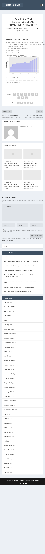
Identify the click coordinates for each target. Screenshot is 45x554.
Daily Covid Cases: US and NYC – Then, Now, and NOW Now (21, 281)
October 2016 (8, 454)
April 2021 (7, 320)
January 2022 (8, 302)
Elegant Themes (19, 480)
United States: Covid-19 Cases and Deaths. (17, 257)
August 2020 (8, 347)
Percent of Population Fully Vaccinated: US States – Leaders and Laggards (20, 275)
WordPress (35, 480)
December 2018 (9, 396)
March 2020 (7, 356)
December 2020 (9, 329)
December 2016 (9, 450)
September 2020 (9, 342)
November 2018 (9, 401)
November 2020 (9, 333)
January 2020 (8, 365)
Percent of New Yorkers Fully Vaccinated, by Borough (21, 261)
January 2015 (8, 472)
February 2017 (8, 445)
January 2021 (8, 325)
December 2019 (9, 369)
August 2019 (8, 383)
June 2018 (7, 419)
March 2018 (7, 432)
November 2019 (9, 374)
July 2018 (7, 414)
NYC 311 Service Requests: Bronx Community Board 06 (30, 184)
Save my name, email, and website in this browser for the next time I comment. (22, 230)
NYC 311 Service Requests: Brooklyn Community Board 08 (11, 184)
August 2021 (8, 311)
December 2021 (9, 307)
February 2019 (8, 387)
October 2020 (8, 338)
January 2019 (8, 392)
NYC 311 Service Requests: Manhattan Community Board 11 (30, 163)
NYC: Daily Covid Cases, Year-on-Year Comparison (20, 266)
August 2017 (8, 436)
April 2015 (7, 468)
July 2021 (7, 316)
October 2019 (8, 378)
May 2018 (7, 423)
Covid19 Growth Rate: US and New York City (18, 270)
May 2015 (7, 463)
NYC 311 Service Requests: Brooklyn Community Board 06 (11, 163)
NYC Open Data (15, 77)
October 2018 (8, 405)
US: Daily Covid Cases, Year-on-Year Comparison (19, 287)
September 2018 (9, 410)
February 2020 (8, 360)
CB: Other (36, 28)
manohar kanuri (17, 28)
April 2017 (7, 441)
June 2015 (7, 459)
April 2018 (7, 427)
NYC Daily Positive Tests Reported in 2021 (17, 291)
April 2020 (7, 351)
